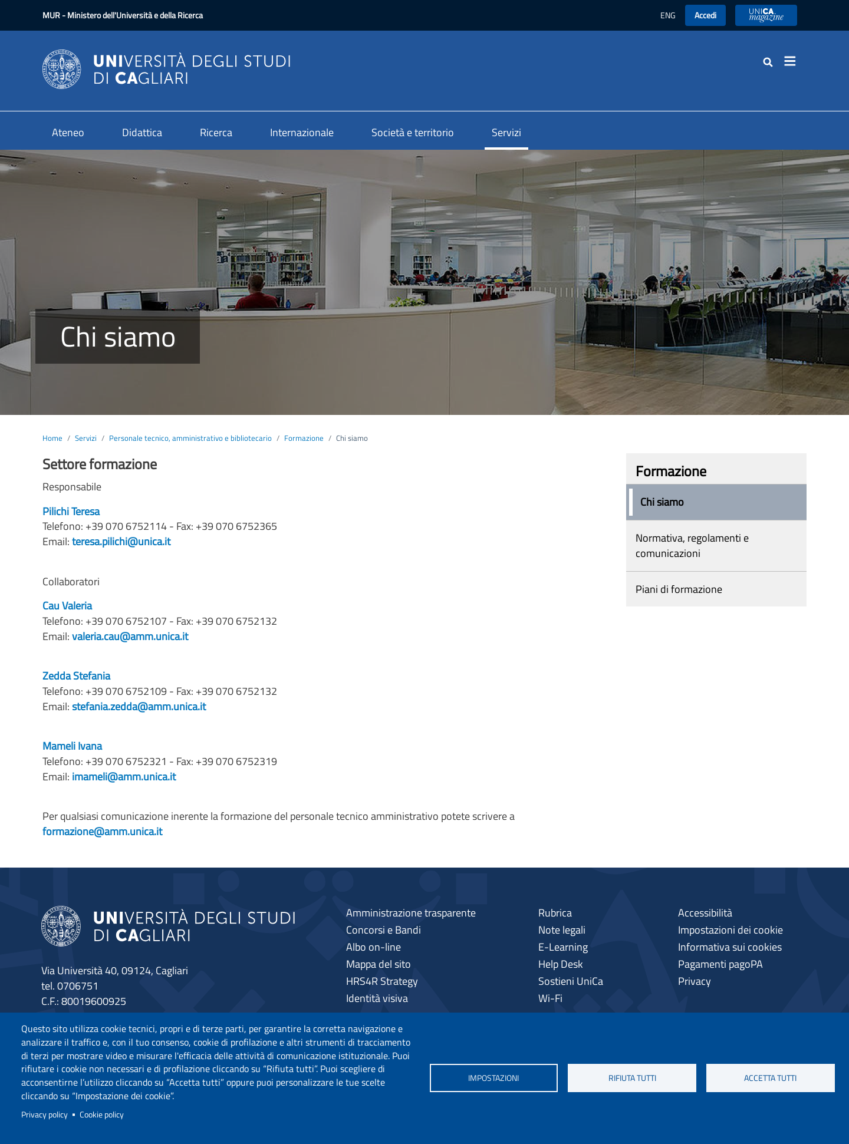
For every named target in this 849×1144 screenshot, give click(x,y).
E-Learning (563, 947)
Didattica (142, 132)
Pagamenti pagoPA (720, 964)
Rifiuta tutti (632, 1078)
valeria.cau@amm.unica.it (130, 636)
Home (52, 438)
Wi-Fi (550, 998)
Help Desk (560, 964)
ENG (668, 15)
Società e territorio (412, 132)
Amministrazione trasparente (411, 913)
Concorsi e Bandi (383, 930)
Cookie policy (102, 1114)
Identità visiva (377, 998)
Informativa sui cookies (730, 947)
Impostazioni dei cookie (730, 930)
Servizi (506, 132)
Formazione (304, 438)
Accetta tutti (770, 1078)
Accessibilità (705, 913)
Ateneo (68, 132)
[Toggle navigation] (794, 61)
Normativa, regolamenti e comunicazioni (692, 545)
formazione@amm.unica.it (102, 831)
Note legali (561, 930)
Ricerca (216, 132)
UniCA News (766, 15)
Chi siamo (662, 502)
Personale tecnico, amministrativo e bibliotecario (190, 438)
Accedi (705, 15)
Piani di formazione (679, 589)
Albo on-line (373, 947)
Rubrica (555, 913)
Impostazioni (493, 1078)
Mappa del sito (378, 964)
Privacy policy (44, 1114)
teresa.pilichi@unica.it (121, 541)
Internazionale (302, 132)
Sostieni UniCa (570, 981)
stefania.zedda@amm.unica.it (139, 706)
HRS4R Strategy (382, 981)
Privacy (694, 981)
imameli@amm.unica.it (124, 776)
